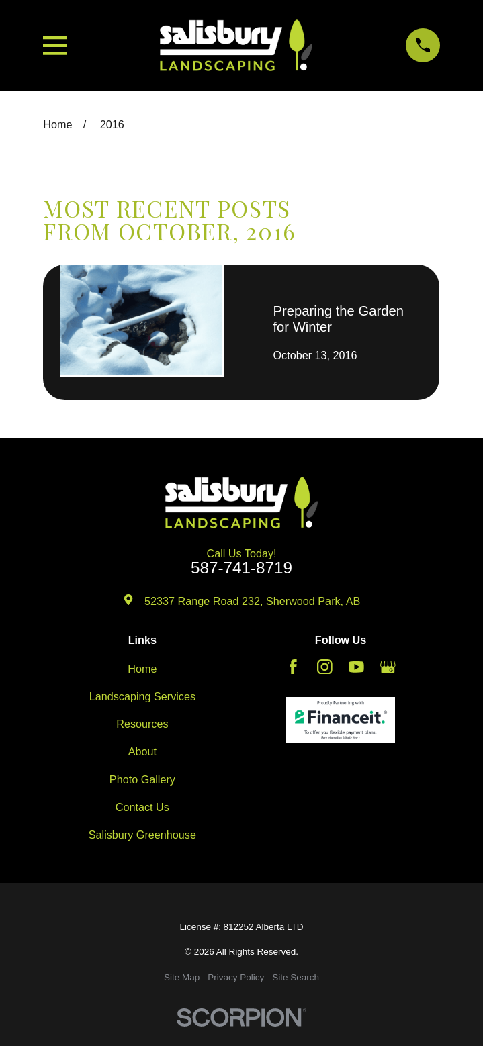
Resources (142, 724)
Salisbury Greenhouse (142, 834)
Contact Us (142, 807)
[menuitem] (182, 977)
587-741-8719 (241, 568)
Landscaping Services (142, 696)
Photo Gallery (142, 779)
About (142, 751)
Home (142, 669)
